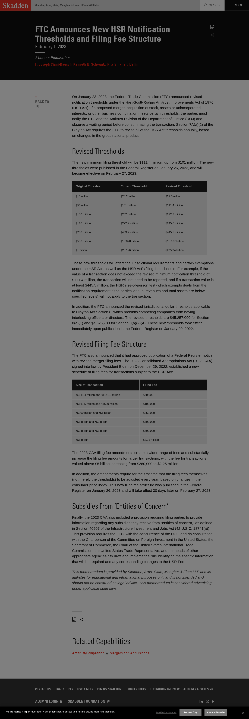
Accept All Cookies (215, 712)
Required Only (190, 712)
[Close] (243, 712)
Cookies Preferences (166, 712)
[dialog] (124, 713)
